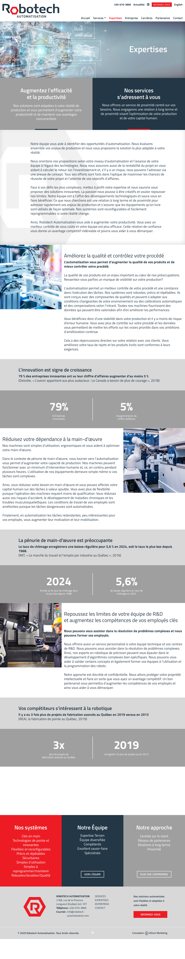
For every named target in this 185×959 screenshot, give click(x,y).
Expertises (115, 18)
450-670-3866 (122, 4)
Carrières (146, 18)
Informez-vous (161, 4)
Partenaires (163, 18)
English (178, 4)
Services (98, 18)
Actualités (139, 4)
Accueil (85, 18)
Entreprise (131, 18)
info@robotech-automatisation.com (78, 914)
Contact (178, 18)
